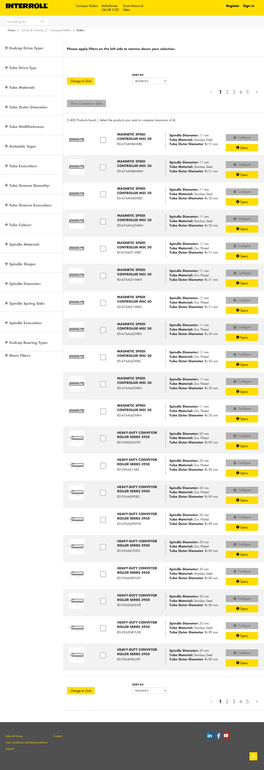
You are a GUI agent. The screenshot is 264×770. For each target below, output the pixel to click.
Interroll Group (14, 736)
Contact (57, 736)
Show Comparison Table (86, 103)
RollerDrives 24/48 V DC (110, 8)
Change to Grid (80, 81)
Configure (242, 137)
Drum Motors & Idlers (133, 8)
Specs (242, 148)
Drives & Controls (33, 30)
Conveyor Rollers (87, 6)
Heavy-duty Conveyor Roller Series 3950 (137, 435)
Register (232, 6)
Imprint (10, 749)
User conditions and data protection (26, 742)
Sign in (248, 6)
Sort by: (138, 74)
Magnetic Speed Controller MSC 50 (134, 136)
